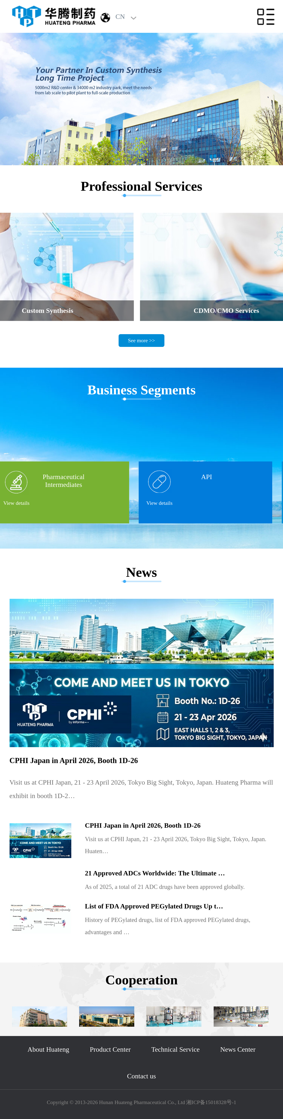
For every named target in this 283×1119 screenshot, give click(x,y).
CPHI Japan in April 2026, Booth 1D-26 (74, 760)
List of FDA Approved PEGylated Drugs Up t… (154, 906)
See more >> (141, 340)
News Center (238, 1049)
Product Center (110, 1049)
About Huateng (48, 1049)
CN (120, 16)
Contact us (141, 1076)
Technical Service (175, 1049)
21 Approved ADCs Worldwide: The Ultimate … (155, 873)
